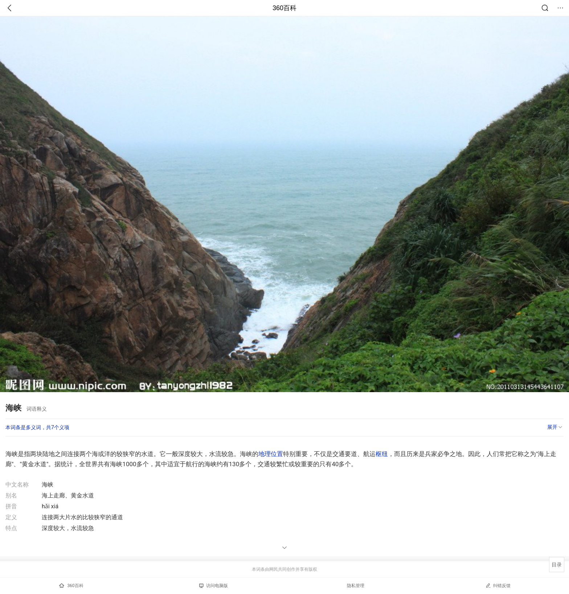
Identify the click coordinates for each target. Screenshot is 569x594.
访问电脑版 (213, 585)
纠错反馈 (498, 585)
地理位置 (270, 453)
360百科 (284, 8)
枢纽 (382, 453)
